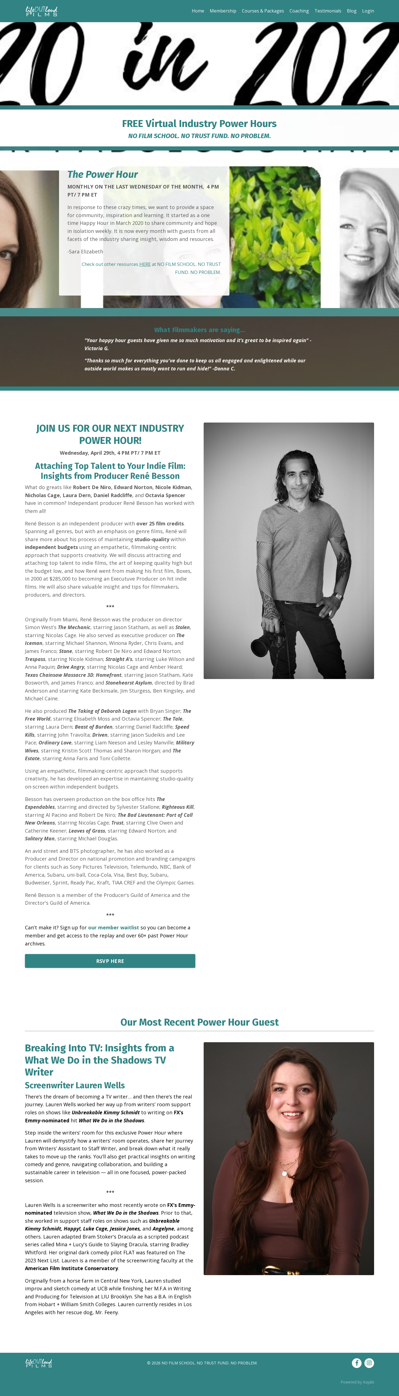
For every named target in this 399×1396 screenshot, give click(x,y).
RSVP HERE (110, 964)
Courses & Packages (263, 11)
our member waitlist (113, 931)
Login (368, 11)
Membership (223, 11)
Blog (352, 11)
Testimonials (327, 11)
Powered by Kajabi (357, 1387)
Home (198, 11)
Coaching (299, 11)
